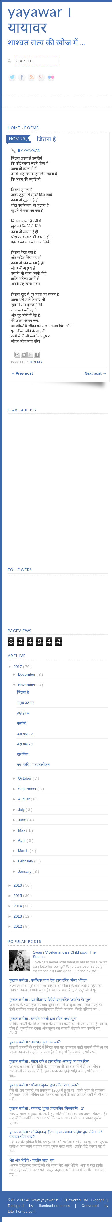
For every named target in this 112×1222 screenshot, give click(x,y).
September (27, 789)
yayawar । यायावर (40, 19)
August (24, 799)
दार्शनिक (22, 754)
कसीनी (21, 723)
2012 (18, 926)
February (26, 861)
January (25, 871)
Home (14, 128)
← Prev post (22, 373)
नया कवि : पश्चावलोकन (33, 764)
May (22, 830)
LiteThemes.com (21, 1211)
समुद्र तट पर (25, 703)
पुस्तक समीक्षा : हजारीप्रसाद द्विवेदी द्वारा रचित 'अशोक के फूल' (50, 999)
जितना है (23, 692)
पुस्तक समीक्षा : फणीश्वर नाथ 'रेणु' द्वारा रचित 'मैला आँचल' (48, 980)
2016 (18, 885)
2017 (18, 667)
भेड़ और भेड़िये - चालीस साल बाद (31, 1160)
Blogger (99, 1200)
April (22, 840)
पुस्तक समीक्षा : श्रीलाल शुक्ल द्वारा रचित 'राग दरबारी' (44, 1085)
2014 (18, 906)
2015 (18, 895)
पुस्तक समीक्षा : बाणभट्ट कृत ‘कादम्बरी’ (35, 1042)
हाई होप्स (23, 713)
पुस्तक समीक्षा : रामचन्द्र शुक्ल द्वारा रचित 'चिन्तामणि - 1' (46, 1108)
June (22, 820)
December (27, 674)
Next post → (96, 373)
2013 (18, 916)
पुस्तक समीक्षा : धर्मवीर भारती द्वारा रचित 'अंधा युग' (42, 1018)
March (24, 851)
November (27, 685)
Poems (31, 128)
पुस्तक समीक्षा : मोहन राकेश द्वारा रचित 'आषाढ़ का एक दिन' (49, 1061)
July (22, 809)
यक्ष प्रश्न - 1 (25, 744)
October (25, 778)
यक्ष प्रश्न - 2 (25, 734)
